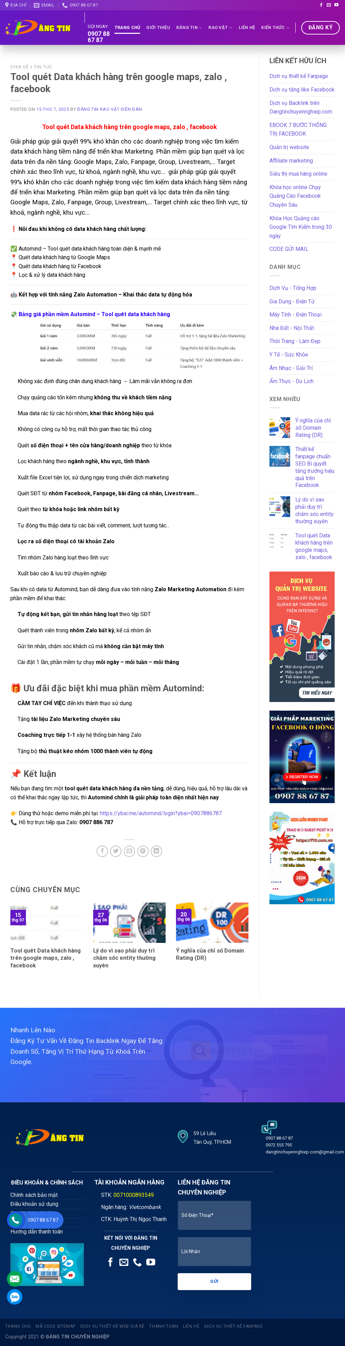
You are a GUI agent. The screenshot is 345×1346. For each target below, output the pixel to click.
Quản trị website (289, 147)
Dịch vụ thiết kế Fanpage (298, 76)
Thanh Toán (163, 1326)
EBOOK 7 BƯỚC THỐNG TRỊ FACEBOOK (298, 129)
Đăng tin (189, 28)
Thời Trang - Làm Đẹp (295, 341)
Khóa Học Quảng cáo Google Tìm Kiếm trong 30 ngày (300, 227)
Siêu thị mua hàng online (298, 173)
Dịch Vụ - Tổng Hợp (292, 288)
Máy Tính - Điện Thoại (295, 314)
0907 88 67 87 (99, 37)
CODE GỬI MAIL (288, 249)
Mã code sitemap (56, 1326)
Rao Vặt (220, 28)
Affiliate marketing (291, 160)
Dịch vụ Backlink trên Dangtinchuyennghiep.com (300, 107)
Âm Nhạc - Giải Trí (291, 368)
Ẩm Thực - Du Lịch (291, 381)
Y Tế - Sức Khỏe (288, 354)
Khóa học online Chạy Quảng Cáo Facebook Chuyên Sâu (295, 196)
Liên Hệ (247, 27)
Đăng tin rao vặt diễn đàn (109, 109)
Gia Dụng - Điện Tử (292, 301)
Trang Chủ (127, 27)
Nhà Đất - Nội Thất (291, 328)
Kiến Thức (275, 28)
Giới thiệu (158, 27)
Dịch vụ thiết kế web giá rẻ (112, 1326)
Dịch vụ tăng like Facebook (302, 89)
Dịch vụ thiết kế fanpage (233, 1326)
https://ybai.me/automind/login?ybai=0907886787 (161, 813)
